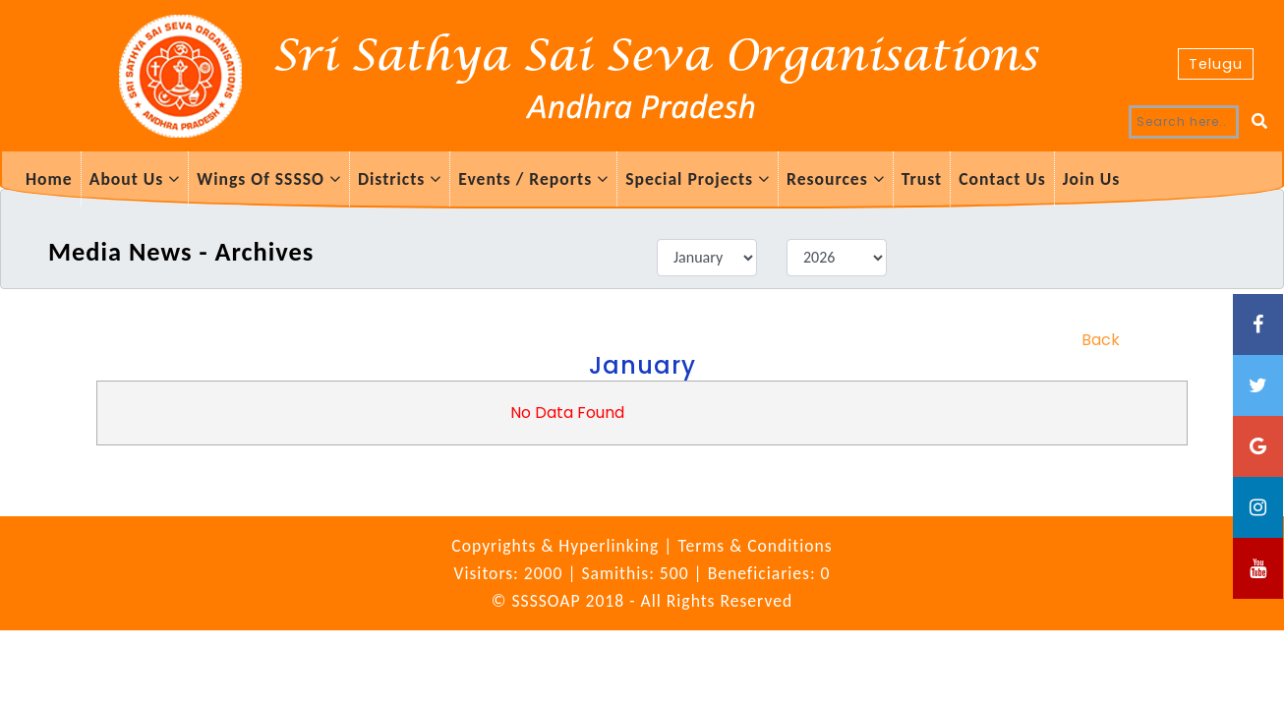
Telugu (1216, 64)
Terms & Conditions (754, 546)
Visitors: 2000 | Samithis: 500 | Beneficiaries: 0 (641, 573)
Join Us (1092, 179)
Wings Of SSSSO (269, 179)
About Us (135, 179)
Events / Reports (533, 179)
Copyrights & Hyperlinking (557, 546)
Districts (399, 179)
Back (1100, 339)
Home (49, 179)
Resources (836, 179)
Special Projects (697, 179)
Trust (922, 179)
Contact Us (1002, 179)
